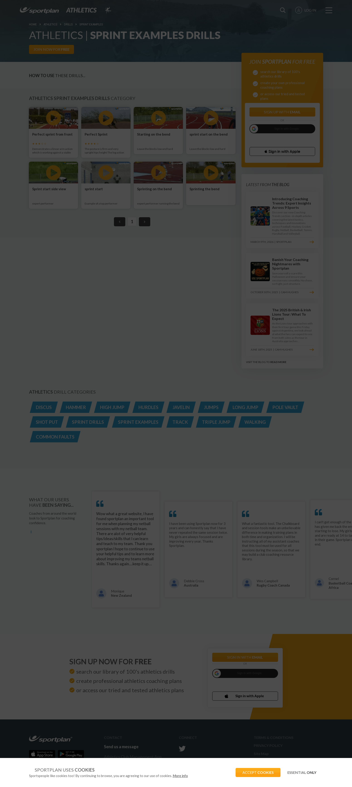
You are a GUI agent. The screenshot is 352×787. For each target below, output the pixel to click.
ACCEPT (258, 772)
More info (180, 776)
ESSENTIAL (301, 772)
